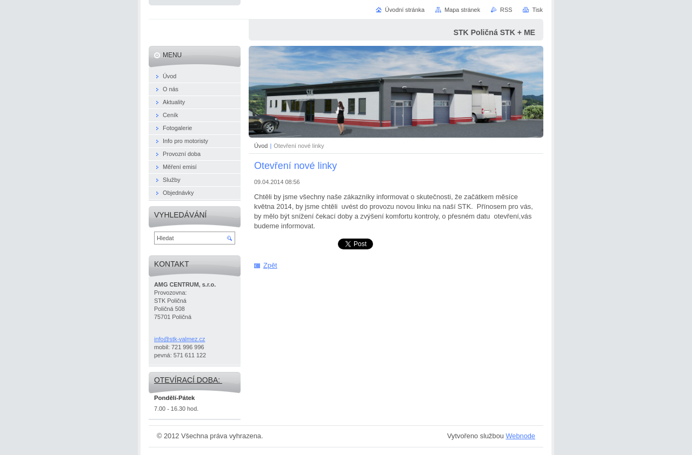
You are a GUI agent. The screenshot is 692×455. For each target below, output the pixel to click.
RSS (506, 9)
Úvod (261, 145)
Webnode (520, 436)
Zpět (270, 265)
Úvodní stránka (404, 9)
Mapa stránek (462, 9)
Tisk (537, 9)
